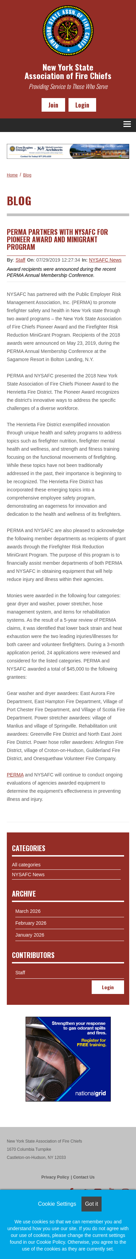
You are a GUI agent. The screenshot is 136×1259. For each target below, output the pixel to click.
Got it (91, 1204)
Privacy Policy (55, 1177)
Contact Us (83, 1177)
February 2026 (30, 923)
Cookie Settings (57, 1204)
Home (12, 175)
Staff (21, 260)
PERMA (15, 774)
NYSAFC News (105, 260)
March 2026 (28, 911)
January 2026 (29, 935)
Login (82, 104)
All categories (26, 864)
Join (53, 104)
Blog (27, 175)
